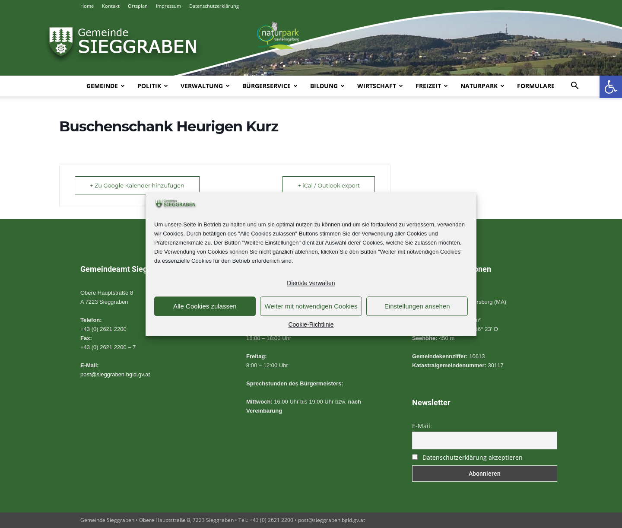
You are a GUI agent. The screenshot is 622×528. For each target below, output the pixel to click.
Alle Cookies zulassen (205, 306)
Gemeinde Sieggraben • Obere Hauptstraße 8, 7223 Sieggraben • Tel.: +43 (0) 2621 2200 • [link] (189, 520)
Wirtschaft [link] (380, 86)
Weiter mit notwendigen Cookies (311, 306)
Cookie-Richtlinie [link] (310, 324)
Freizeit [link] (432, 86)
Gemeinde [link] (105, 86)
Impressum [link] (168, 6)
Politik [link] (152, 86)
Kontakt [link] (111, 6)
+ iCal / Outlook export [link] (329, 185)
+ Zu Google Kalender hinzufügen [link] (137, 185)
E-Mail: (422, 426)
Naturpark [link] (482, 86)
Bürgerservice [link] (270, 86)
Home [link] (87, 6)
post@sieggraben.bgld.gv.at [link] (115, 374)
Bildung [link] (327, 86)
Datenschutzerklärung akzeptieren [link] (472, 457)
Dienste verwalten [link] (311, 283)
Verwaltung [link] (205, 86)
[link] (611, 87)
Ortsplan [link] (138, 6)
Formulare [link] (536, 86)
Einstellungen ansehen (417, 306)
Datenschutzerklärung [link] (214, 6)
